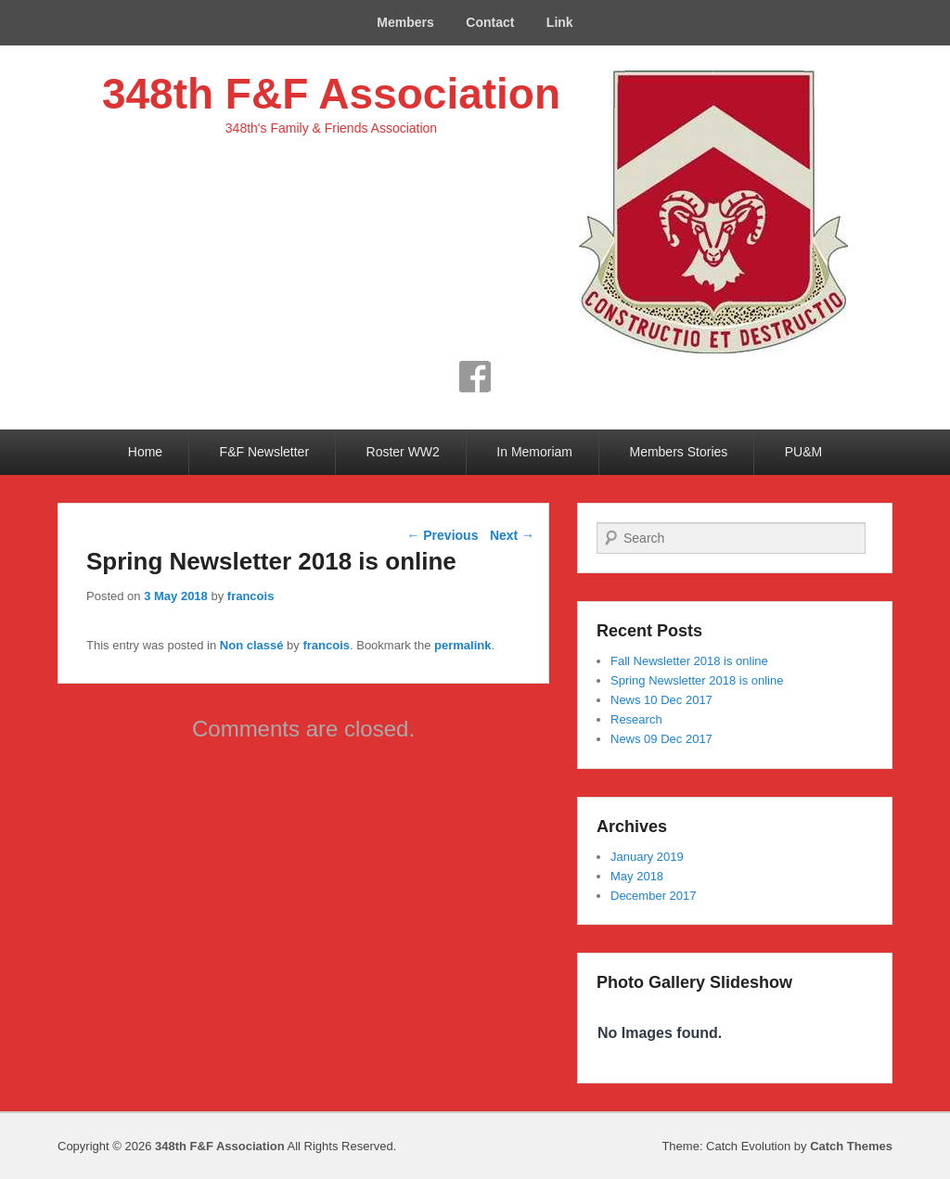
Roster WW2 (403, 451)
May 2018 (636, 876)
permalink (462, 645)
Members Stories (678, 451)
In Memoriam (534, 451)
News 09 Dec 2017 (661, 739)
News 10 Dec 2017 (661, 700)
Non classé (252, 645)
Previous (442, 535)
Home (145, 451)
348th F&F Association (331, 94)
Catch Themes (851, 1146)
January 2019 (647, 857)
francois (251, 596)
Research (636, 719)
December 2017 (653, 896)
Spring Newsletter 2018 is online (696, 680)
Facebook (475, 376)
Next (512, 535)
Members (405, 22)
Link (559, 22)
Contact (490, 22)
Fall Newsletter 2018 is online (689, 661)
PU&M (803, 451)
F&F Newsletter (264, 451)
